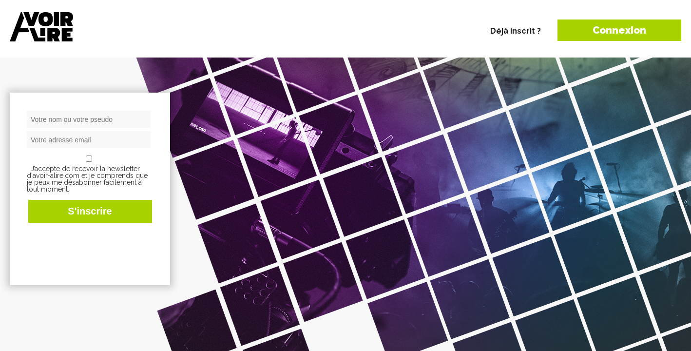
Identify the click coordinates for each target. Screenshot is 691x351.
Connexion (619, 30)
